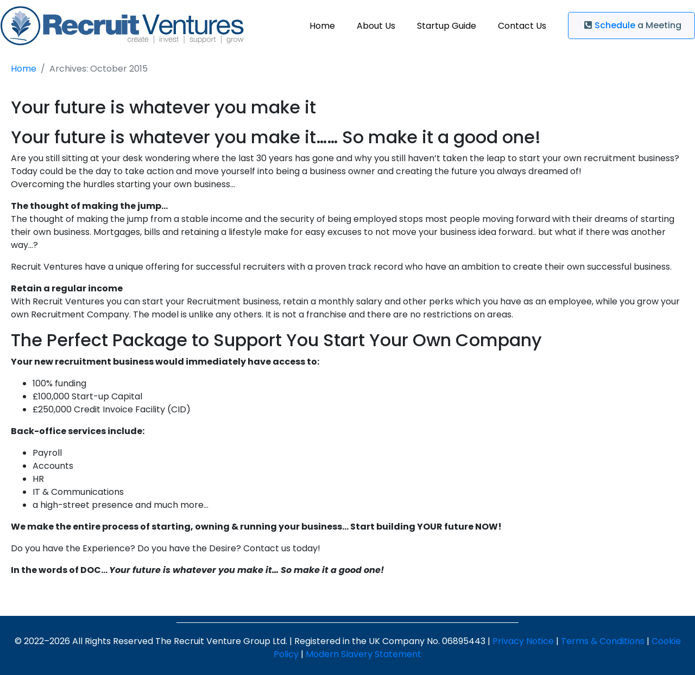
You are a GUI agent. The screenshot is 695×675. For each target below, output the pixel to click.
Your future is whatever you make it (163, 107)
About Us (376, 26)
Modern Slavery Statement (363, 654)
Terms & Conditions (603, 641)
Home (322, 26)
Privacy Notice (523, 641)
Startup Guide (446, 26)
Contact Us (522, 26)
